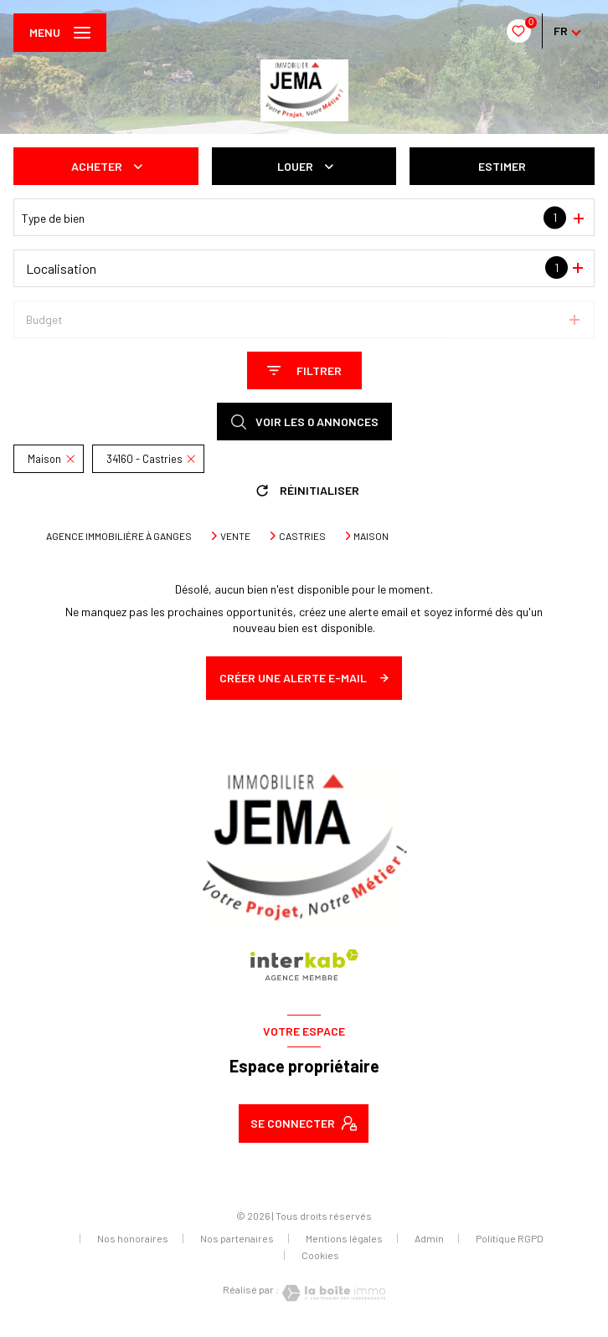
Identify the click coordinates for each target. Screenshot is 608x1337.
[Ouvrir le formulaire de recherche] (304, 370)
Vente (235, 536)
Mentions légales (344, 1238)
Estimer (502, 166)
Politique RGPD (510, 1238)
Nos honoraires (132, 1238)
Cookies (320, 1255)
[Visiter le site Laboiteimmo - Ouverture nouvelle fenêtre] (332, 1293)
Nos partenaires (237, 1238)
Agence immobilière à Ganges (119, 536)
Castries (302, 536)
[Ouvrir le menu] (59, 32)
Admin (429, 1238)
